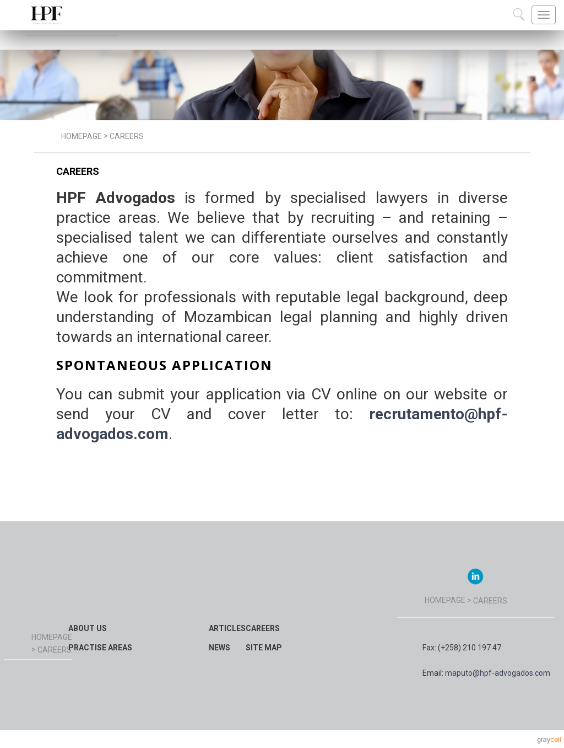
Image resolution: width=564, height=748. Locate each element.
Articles (227, 628)
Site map (264, 647)
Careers (263, 628)
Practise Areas (100, 647)
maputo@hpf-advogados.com (497, 673)
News (219, 647)
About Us (87, 628)
